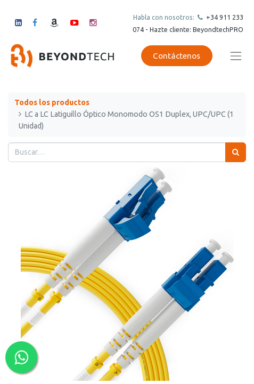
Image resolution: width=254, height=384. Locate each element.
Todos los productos (51, 102)
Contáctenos (176, 55)
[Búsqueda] (235, 152)
